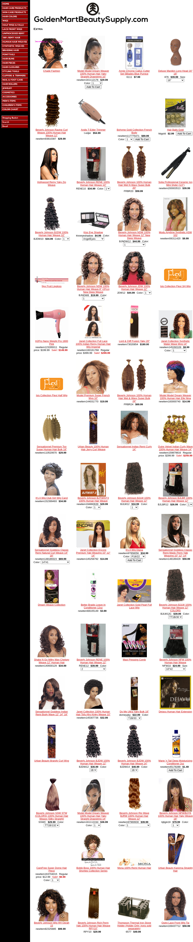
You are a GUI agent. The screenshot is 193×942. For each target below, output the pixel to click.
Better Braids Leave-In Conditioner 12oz (93, 606)
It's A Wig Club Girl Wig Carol (52, 498)
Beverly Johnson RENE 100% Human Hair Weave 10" (93, 183)
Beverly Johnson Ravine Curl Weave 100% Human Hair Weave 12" (52, 132)
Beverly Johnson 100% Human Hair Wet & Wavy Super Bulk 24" (134, 398)
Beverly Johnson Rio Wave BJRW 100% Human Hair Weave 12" (134, 816)
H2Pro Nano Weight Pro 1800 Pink (51, 342)
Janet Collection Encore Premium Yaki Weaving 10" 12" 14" (93, 552)
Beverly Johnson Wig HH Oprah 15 (51, 924)
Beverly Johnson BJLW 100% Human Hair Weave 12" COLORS (175, 607)
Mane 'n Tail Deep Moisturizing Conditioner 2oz (175, 762)
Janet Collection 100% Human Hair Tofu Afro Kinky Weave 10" (93, 713)
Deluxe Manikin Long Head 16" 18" (175, 72)
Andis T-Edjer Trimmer (93, 129)
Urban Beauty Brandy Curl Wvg (51, 760)
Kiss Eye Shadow (93, 232)
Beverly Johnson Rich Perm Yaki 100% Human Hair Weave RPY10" (93, 925)
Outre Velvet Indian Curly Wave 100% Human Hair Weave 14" (175, 448)
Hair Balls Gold (175, 129)
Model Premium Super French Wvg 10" (93, 397)
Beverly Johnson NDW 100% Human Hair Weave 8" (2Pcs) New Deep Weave (93, 289)
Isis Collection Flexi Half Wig (51, 395)
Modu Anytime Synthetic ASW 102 (175, 234)
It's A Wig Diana (134, 549)
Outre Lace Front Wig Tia (175, 922)
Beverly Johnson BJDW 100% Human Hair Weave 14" (134, 762)
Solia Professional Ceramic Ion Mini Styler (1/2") (175, 183)
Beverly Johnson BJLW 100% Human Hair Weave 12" (134, 499)
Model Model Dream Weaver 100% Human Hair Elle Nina (175, 397)
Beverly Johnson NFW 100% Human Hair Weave (175, 661)
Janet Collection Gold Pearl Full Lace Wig (134, 606)
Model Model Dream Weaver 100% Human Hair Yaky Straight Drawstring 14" (93, 816)
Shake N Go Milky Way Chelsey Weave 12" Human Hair (51, 661)
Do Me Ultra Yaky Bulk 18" (134, 711)
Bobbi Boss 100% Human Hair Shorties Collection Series (93, 869)
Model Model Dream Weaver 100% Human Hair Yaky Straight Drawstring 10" (93, 73)
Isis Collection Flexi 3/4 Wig (175, 286)
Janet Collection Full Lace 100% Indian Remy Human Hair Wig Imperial (93, 344)
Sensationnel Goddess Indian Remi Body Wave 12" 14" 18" (51, 713)
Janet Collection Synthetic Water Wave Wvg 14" (175, 342)
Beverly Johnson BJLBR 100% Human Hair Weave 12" (175, 499)
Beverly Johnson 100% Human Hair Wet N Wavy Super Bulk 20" (134, 185)
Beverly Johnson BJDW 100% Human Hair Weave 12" (93, 762)
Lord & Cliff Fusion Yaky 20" (134, 341)
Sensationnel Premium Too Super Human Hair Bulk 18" (51, 448)
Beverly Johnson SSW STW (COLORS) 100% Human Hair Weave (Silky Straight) (51, 816)
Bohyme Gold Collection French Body (134, 131)
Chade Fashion (51, 70)
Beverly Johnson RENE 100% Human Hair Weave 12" (93, 661)
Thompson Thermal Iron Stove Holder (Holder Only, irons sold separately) (134, 925)
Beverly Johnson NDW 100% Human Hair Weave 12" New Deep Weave (134, 235)
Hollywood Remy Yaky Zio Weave (51, 183)
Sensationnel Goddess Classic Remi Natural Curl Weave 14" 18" (51, 552)
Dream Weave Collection (51, 604)
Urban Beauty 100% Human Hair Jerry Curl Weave (93, 448)
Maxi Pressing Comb (134, 659)
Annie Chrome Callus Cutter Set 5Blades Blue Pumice (134, 72)
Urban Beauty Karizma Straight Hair (175, 869)
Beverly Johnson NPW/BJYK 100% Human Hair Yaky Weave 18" (175, 816)
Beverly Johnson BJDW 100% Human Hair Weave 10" (51, 234)
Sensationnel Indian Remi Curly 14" (134, 448)
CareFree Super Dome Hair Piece (51, 869)
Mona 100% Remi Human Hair (134, 867)
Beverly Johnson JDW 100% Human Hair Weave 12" (134, 288)
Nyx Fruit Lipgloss (51, 286)
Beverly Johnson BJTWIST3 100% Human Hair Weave (93, 499)
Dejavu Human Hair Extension (175, 711)
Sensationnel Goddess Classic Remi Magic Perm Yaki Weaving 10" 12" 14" (175, 552)
